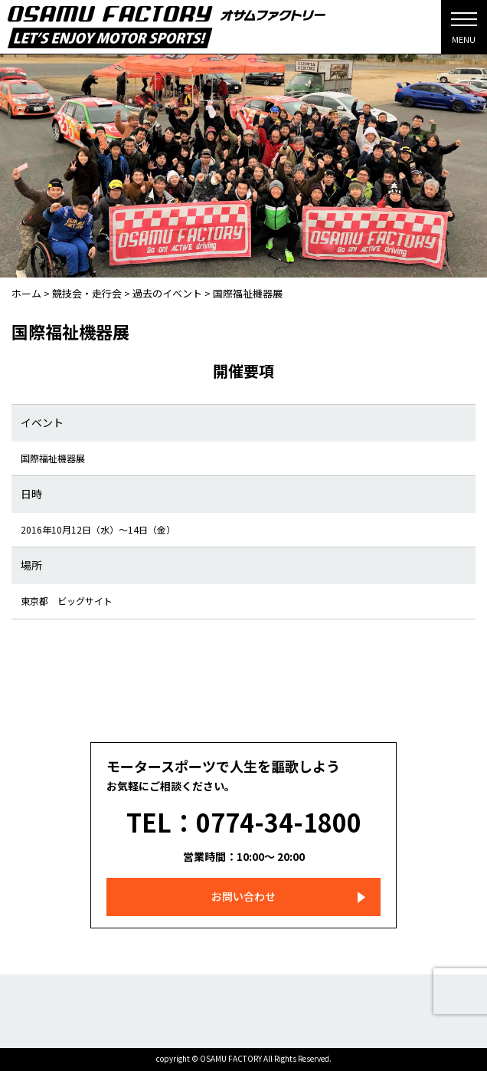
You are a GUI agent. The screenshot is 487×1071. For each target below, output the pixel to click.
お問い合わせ (243, 896)
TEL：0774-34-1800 (243, 821)
